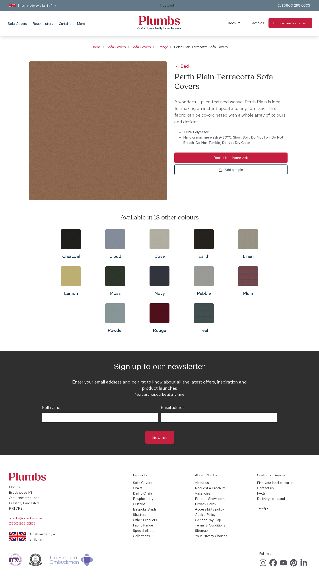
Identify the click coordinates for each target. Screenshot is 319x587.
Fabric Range (143, 525)
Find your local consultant (276, 482)
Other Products (145, 520)
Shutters (139, 514)
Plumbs (159, 20)
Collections (141, 536)
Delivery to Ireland (271, 498)
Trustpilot (167, 5)
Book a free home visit (290, 23)
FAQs (261, 493)
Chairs (137, 488)
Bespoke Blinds (145, 509)
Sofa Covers (17, 23)
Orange (162, 47)
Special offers (143, 530)
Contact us (265, 488)
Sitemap (201, 530)
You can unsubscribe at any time (159, 394)
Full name (51, 407)
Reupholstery (43, 23)
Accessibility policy (209, 509)
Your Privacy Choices (211, 536)
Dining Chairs (143, 493)
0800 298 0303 (297, 5)
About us (202, 482)
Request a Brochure (210, 488)
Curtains (65, 23)
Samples (257, 23)
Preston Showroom (210, 498)
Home (96, 47)
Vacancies (202, 493)
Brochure (234, 23)
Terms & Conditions (210, 525)
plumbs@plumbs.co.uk (25, 518)
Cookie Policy (205, 514)
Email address (174, 407)
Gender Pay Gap (208, 520)
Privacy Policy (205, 504)
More (81, 23)
